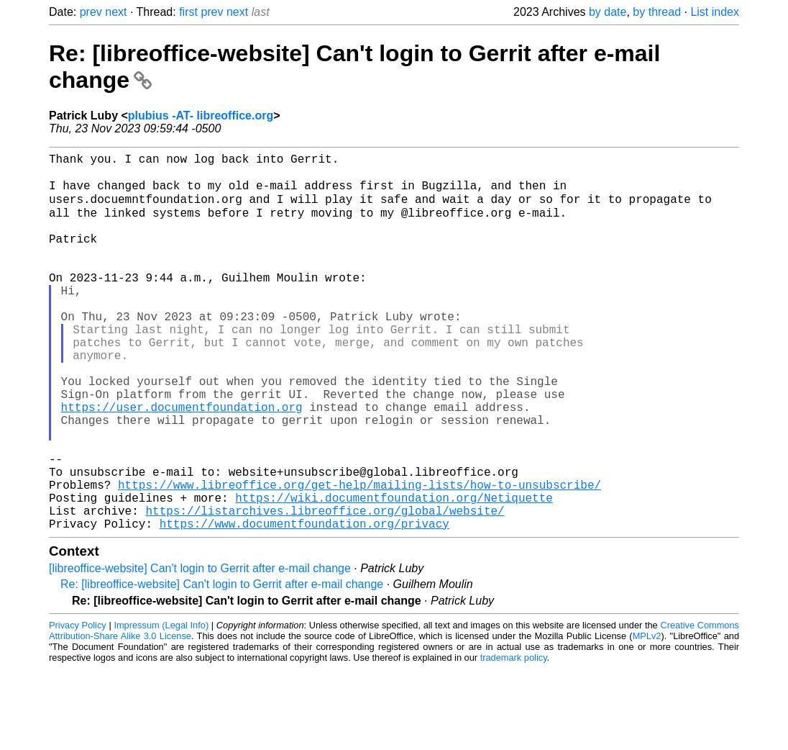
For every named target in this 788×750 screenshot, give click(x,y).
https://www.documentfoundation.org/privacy (304, 605)
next (116, 12)
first (188, 12)
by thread (657, 12)
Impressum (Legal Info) (161, 706)
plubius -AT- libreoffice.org (200, 115)
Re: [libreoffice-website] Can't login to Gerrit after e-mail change (221, 665)
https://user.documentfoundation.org (182, 462)
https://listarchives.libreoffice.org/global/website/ (324, 589)
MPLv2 (647, 717)
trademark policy (513, 738)
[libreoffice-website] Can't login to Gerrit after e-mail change (200, 649)
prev (91, 12)
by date (607, 12)
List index (714, 12)
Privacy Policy (77, 706)
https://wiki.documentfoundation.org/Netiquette (394, 573)
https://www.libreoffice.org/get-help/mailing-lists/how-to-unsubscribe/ (359, 557)
